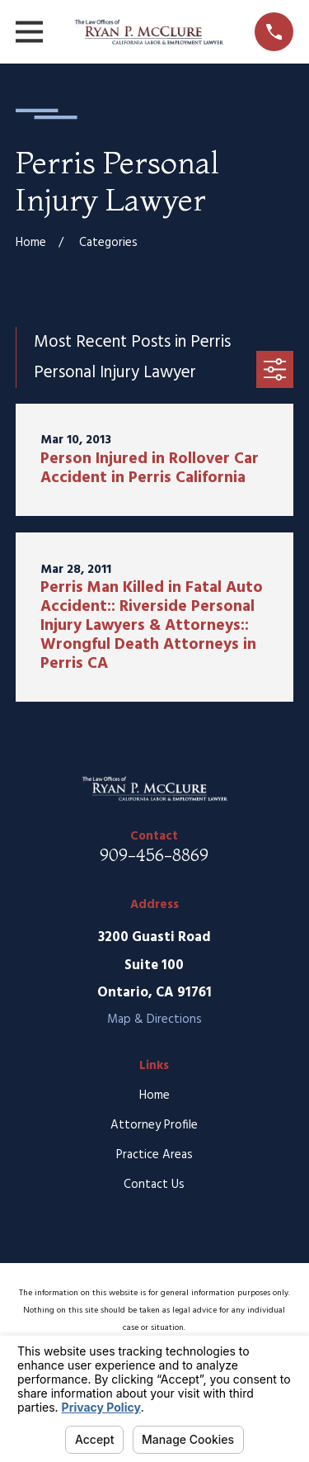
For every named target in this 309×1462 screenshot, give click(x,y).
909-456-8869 (154, 855)
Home (154, 1095)
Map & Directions (154, 1019)
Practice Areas (154, 1155)
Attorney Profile (154, 1125)
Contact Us (154, 1185)
